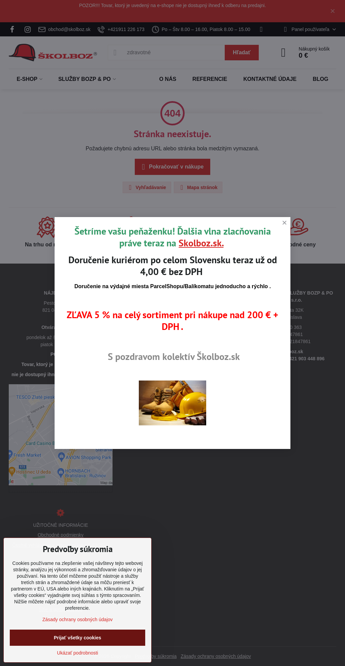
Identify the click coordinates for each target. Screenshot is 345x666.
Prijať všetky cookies (77, 637)
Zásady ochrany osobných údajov (77, 619)
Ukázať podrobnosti (77, 653)
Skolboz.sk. (201, 243)
